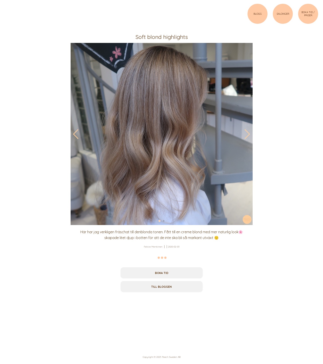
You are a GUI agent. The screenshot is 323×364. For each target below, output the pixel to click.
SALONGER (283, 13)
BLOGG (258, 13)
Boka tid (161, 273)
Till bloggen (161, 286)
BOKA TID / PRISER (308, 14)
